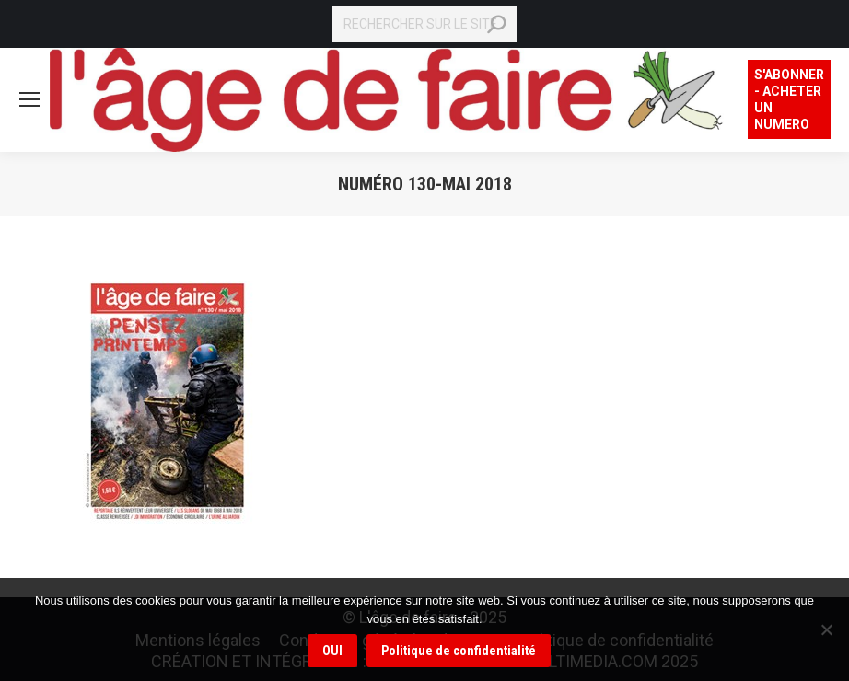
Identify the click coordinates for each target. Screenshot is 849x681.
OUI (332, 650)
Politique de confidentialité (458, 650)
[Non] (826, 629)
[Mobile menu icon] (29, 99)
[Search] (424, 24)
